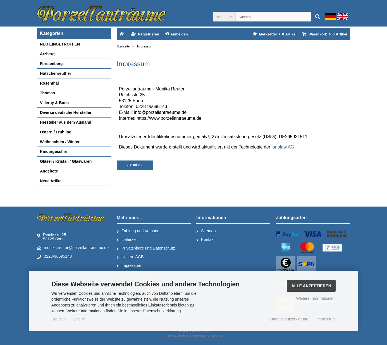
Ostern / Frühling (55, 132)
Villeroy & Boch (54, 102)
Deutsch (58, 319)
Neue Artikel (51, 181)
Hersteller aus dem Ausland (65, 122)
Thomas (47, 93)
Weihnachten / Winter (60, 142)
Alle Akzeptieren (311, 286)
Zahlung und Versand (138, 231)
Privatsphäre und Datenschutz (146, 248)
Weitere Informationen (315, 298)
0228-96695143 (54, 256)
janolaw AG (283, 147)
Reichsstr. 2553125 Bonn (51, 237)
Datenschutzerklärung (289, 319)
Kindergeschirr (54, 151)
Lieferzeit (127, 239)
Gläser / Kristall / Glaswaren (66, 161)
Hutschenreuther (55, 73)
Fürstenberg (51, 63)
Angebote (49, 171)
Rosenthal (49, 83)
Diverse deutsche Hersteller (65, 112)
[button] (224, 16)
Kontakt (205, 239)
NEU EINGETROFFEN (60, 44)
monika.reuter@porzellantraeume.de (73, 247)
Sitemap (206, 231)
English (79, 319)
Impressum (129, 265)
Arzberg (47, 54)
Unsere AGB (130, 257)
